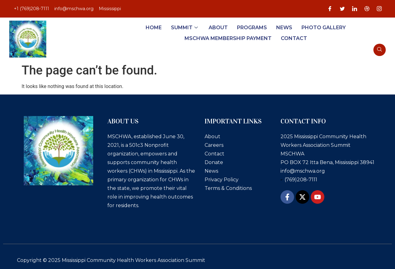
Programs (252, 27)
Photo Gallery (323, 27)
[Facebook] (330, 9)
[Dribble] (367, 9)
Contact (294, 38)
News (284, 27)
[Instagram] (379, 9)
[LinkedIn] (354, 9)
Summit (185, 27)
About (218, 27)
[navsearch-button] (379, 50)
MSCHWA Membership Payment (228, 38)
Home (154, 27)
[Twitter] (342, 9)
